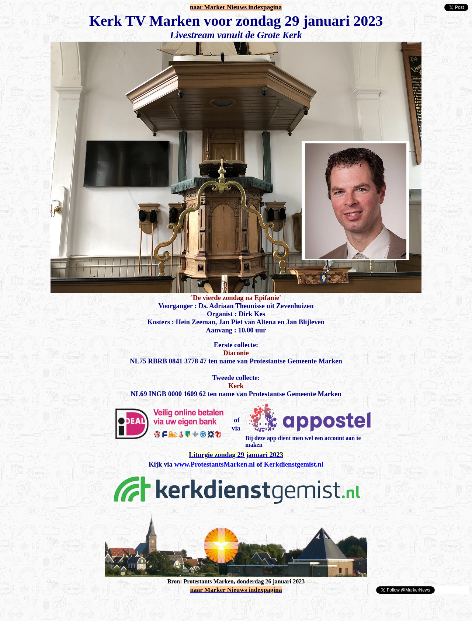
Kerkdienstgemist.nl (293, 464)
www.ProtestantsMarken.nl (214, 464)
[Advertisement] (89, 605)
